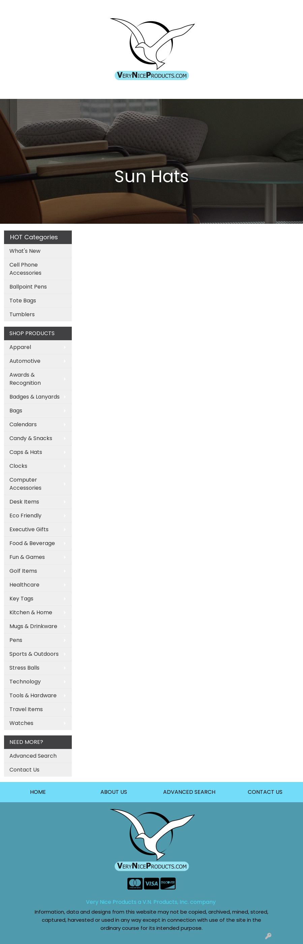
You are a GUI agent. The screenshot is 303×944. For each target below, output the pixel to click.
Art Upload (41, 7)
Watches (21, 723)
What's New (24, 251)
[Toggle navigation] (10, 91)
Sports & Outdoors (34, 654)
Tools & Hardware (33, 695)
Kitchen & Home (30, 612)
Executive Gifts (29, 529)
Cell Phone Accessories (25, 269)
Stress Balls (24, 668)
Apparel (20, 347)
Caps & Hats (25, 452)
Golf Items (23, 571)
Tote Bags (22, 300)
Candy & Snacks (30, 438)
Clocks (18, 466)
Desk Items (24, 502)
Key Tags (21, 598)
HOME (38, 792)
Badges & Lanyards (34, 397)
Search (228, 7)
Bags (15, 410)
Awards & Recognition (25, 379)
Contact (92, 7)
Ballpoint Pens (28, 287)
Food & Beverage (32, 543)
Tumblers (22, 314)
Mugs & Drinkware (33, 626)
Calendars (23, 424)
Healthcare (24, 585)
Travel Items (26, 709)
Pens (15, 640)
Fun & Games (27, 557)
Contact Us (24, 770)
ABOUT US (113, 792)
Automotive (24, 361)
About (68, 7)
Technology (25, 681)
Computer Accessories (25, 484)
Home (14, 7)
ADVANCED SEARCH (189, 792)
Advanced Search (33, 756)
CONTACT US (265, 792)
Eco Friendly (25, 515)
